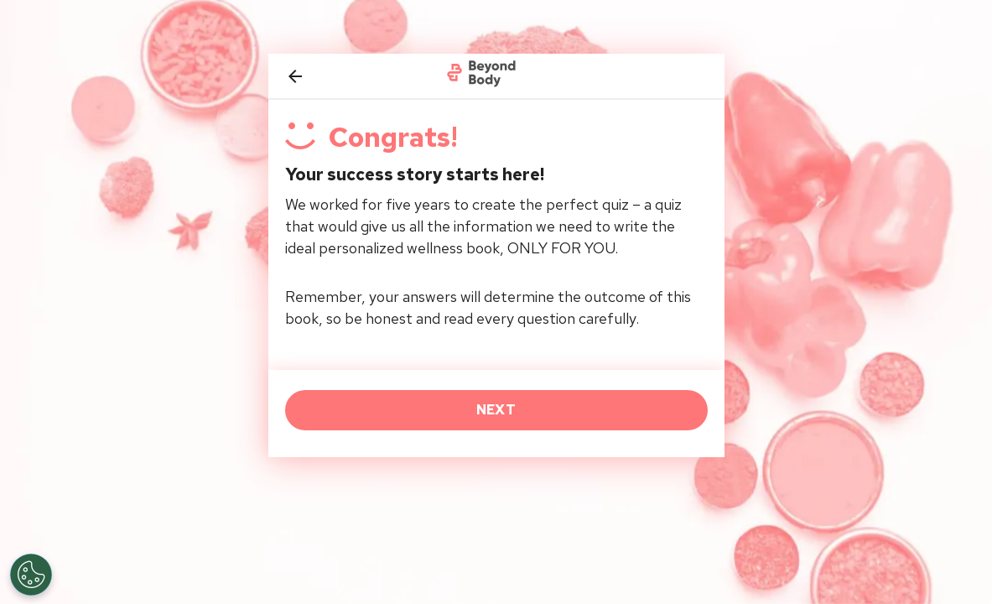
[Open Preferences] (31, 575)
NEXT (496, 410)
